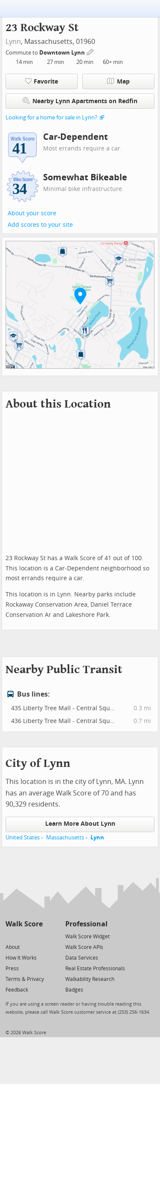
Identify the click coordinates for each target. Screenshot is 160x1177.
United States (23, 837)
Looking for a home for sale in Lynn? (51, 117)
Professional (86, 924)
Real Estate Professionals (95, 969)
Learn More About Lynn (80, 823)
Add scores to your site (40, 224)
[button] (80, 296)
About (13, 947)
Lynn (13, 42)
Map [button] (118, 81)
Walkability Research (89, 979)
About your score (32, 213)
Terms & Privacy (25, 979)
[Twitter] (10, 936)
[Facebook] (24, 936)
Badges (74, 990)
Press (12, 969)
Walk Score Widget (87, 937)
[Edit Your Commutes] (90, 51)
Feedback (17, 990)
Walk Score (24, 924)
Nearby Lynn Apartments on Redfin (80, 101)
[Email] (37, 936)
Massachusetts (65, 837)
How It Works (21, 958)
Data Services (81, 958)
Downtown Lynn (62, 52)
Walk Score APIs (84, 947)
